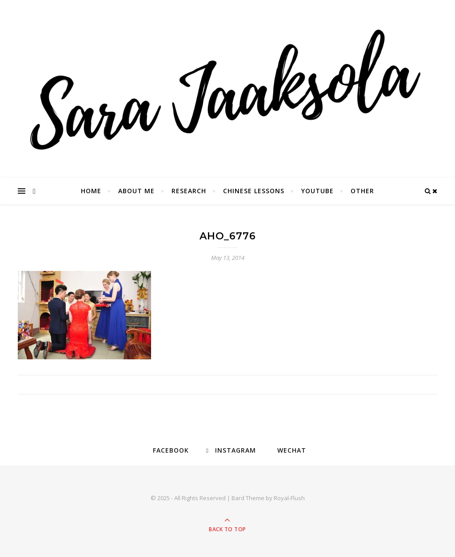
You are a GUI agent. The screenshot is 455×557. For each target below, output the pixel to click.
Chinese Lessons (253, 191)
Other (362, 191)
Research (189, 191)
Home (91, 191)
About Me (136, 191)
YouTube (317, 191)
